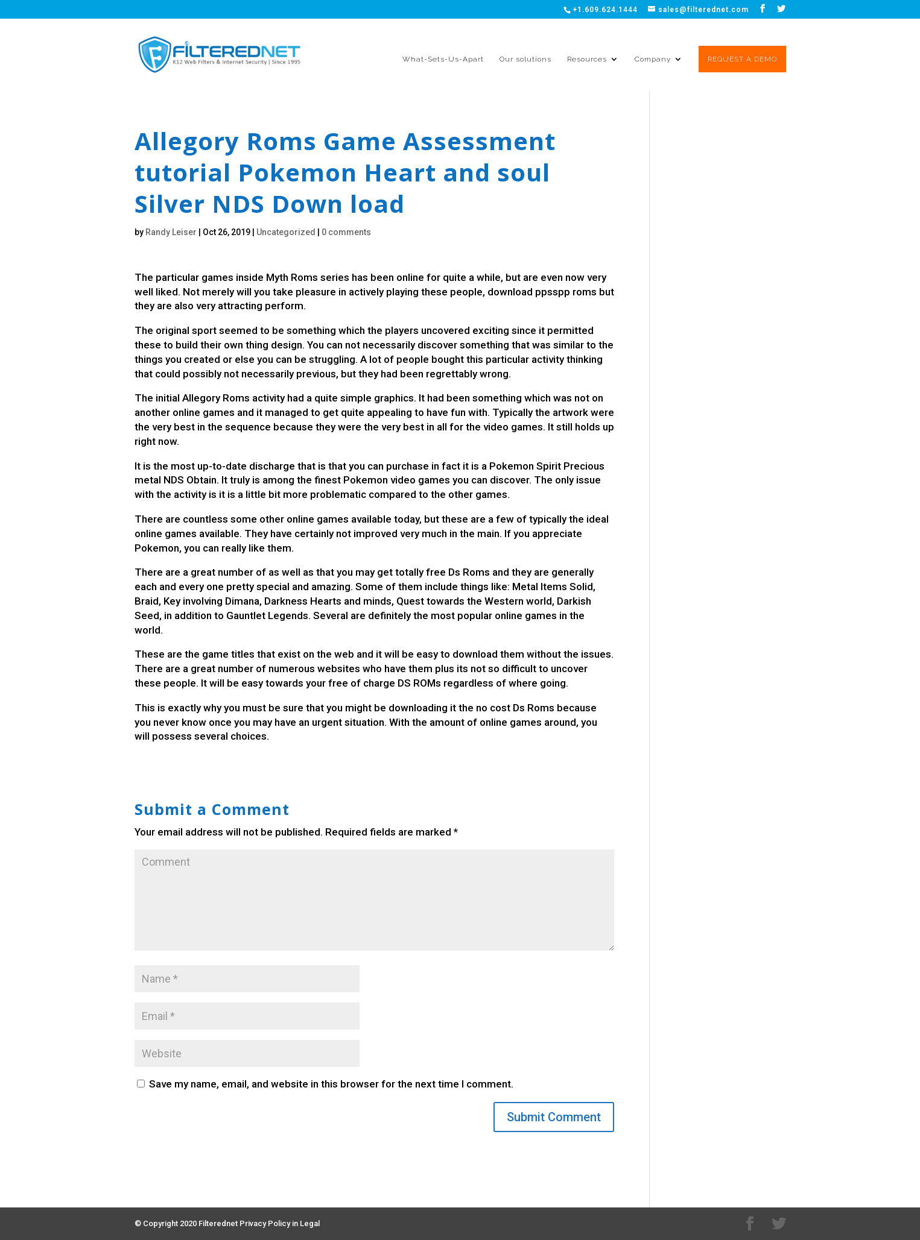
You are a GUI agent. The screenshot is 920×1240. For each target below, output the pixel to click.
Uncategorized (286, 232)
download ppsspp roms (542, 292)
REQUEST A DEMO (742, 59)
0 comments (346, 232)
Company (653, 59)
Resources (587, 59)
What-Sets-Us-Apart (443, 59)
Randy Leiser (171, 232)
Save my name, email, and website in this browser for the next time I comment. (331, 1084)
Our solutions (525, 59)
